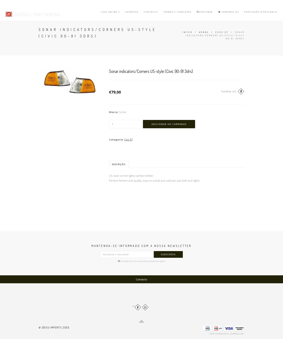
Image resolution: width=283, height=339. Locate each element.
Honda (204, 32)
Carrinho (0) (228, 11)
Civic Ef (221, 32)
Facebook (131, 11)
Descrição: (119, 164)
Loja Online (110, 11)
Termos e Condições (177, 11)
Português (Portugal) (260, 11)
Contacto (151, 11)
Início (187, 32)
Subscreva (168, 254)
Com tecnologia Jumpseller (227, 333)
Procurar (205, 11)
